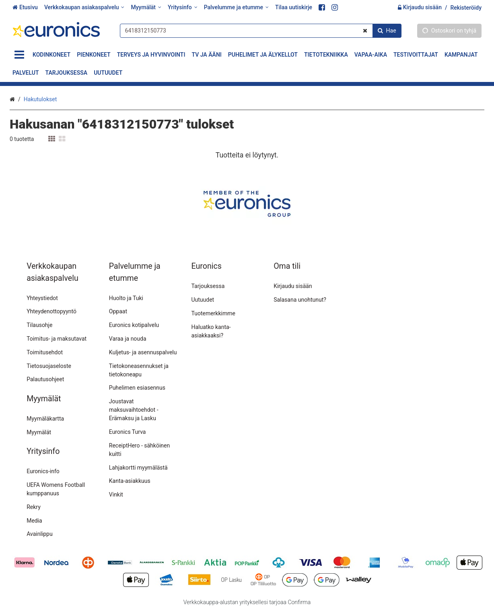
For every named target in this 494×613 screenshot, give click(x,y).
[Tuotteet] (19, 55)
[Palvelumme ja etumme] (236, 7)
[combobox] (260, 30)
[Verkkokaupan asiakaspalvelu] (84, 7)
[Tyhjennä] (365, 30)
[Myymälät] (146, 7)
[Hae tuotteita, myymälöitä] (260, 30)
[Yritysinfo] (183, 7)
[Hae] (387, 30)
